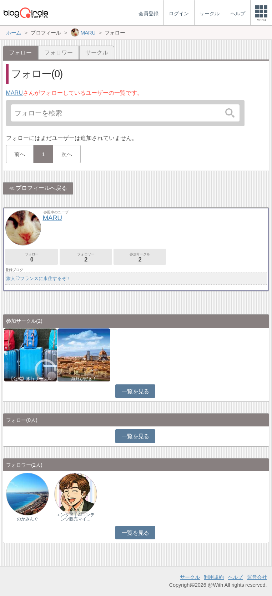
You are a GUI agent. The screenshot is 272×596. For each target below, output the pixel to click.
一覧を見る (135, 391)
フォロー (31, 257)
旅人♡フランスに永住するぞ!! (37, 278)
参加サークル (140, 257)
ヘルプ (235, 577)
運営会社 (257, 577)
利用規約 (214, 577)
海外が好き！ (84, 379)
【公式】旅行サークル (30, 379)
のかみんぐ (27, 519)
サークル (96, 53)
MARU (14, 93)
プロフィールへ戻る (41, 188)
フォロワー (58, 53)
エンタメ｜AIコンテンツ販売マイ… (75, 517)
